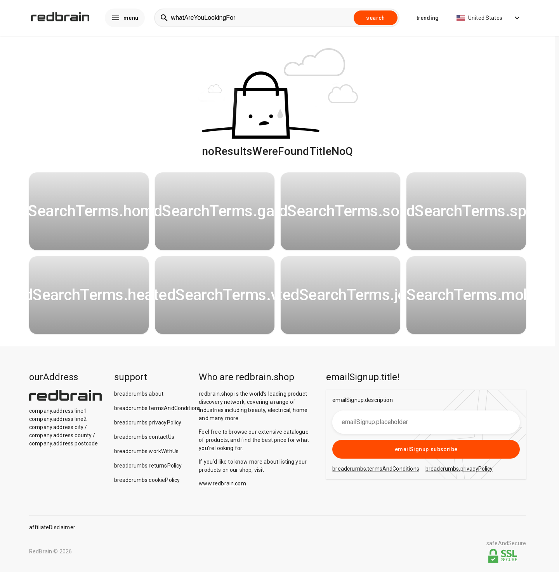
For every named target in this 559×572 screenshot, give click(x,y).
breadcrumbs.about (139, 394)
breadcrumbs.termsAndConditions (157, 408)
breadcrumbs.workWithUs (146, 451)
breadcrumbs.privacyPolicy (148, 422)
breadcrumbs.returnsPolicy (148, 465)
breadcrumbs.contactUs (144, 437)
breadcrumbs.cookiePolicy (147, 480)
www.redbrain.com (222, 483)
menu (125, 18)
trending (428, 18)
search (375, 18)
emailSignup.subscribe (426, 449)
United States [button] (489, 18)
